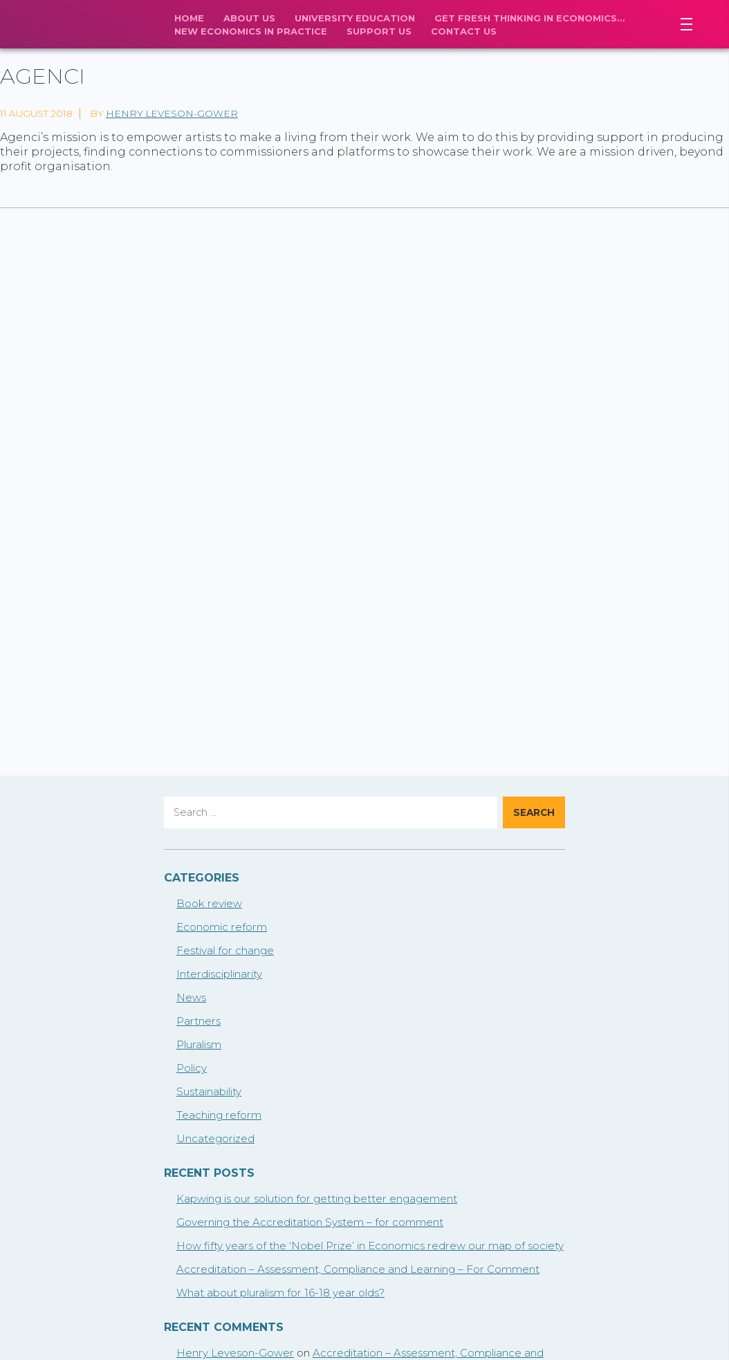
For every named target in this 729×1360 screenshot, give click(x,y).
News (191, 997)
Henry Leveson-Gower (172, 113)
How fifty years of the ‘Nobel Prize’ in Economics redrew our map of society (370, 1245)
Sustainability (208, 1091)
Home (189, 18)
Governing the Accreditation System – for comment (309, 1222)
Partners (198, 1020)
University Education (355, 18)
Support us (379, 31)
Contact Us (464, 31)
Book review (209, 903)
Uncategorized (215, 1138)
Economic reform (221, 926)
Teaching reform (218, 1114)
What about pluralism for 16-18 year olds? (280, 1292)
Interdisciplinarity (219, 973)
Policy (191, 1067)
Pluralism (198, 1044)
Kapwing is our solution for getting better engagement (316, 1198)
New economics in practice (250, 31)
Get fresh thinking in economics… (529, 18)
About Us (249, 18)
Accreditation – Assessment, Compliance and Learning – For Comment (357, 1269)
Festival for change (225, 950)
